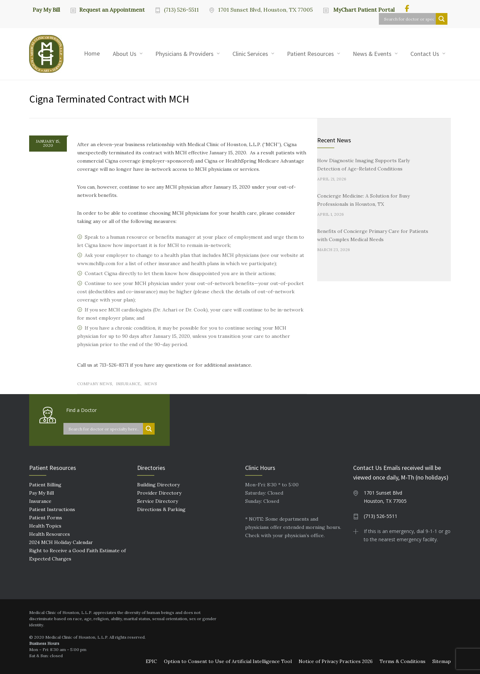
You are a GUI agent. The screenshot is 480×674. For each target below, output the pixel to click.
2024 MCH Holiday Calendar (61, 542)
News (150, 383)
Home (92, 53)
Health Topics (45, 526)
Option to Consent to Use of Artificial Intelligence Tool (228, 661)
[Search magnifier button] (441, 19)
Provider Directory (159, 493)
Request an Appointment (112, 9)
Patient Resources (310, 54)
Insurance (128, 383)
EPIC (151, 661)
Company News (94, 383)
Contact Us (424, 54)
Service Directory (157, 501)
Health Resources (49, 534)
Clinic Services (250, 54)
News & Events (372, 54)
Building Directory (158, 485)
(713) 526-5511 (181, 9)
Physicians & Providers (184, 54)
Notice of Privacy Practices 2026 (336, 661)
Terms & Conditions (402, 661)
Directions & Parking (161, 509)
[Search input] (409, 19)
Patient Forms (45, 518)
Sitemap (441, 661)
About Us (124, 54)
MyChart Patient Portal (363, 9)
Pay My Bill (46, 9)
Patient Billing (45, 485)
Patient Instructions (52, 509)
